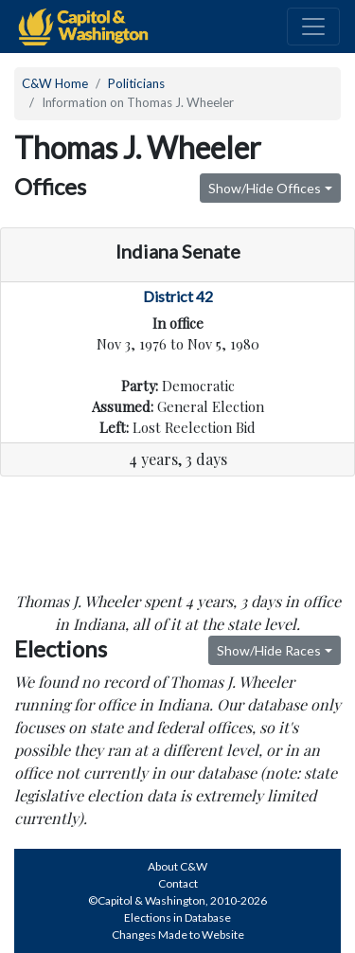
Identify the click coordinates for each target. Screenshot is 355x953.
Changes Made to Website (178, 934)
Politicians (136, 83)
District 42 (178, 296)
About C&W (177, 866)
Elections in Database (177, 917)
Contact (178, 883)
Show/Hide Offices (264, 188)
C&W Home (55, 83)
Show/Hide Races (269, 650)
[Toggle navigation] (313, 26)
